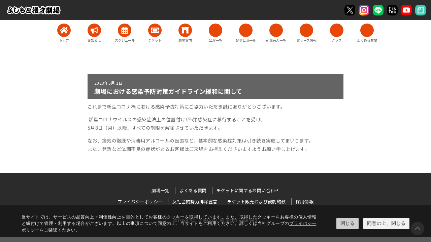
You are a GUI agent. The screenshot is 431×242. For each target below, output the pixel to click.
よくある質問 (192, 190)
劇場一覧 (160, 190)
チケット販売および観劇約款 (256, 201)
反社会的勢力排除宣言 (195, 201)
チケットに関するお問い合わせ (248, 190)
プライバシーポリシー (140, 201)
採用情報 (304, 201)
